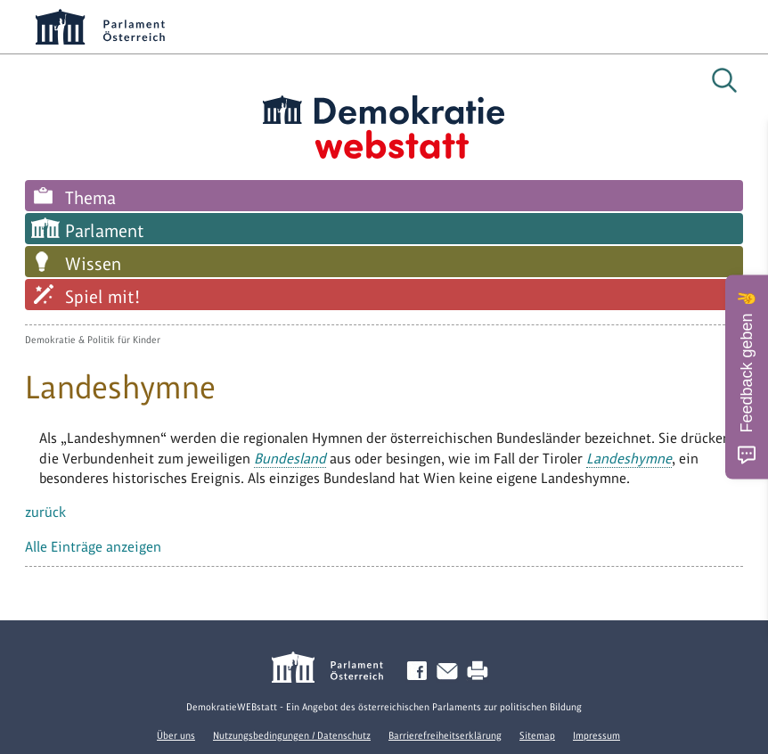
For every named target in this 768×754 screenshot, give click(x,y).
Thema (90, 198)
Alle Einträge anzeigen (93, 546)
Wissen (93, 264)
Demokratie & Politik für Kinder (92, 339)
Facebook (420, 671)
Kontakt (451, 671)
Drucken (481, 671)
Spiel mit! (102, 297)
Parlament (104, 231)
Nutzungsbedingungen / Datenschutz (292, 735)
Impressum (596, 735)
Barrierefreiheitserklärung (445, 735)
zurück (45, 512)
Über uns (176, 735)
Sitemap (537, 735)
